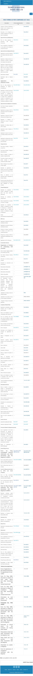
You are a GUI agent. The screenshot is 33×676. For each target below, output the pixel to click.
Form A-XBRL (26, 586)
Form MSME (16, 316)
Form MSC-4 (26, 125)
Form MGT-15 (26, 394)
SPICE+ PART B (27, 300)
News (18, 669)
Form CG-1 (16, 39)
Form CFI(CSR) (27, 415)
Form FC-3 (26, 180)
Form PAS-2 (26, 557)
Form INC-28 (26, 411)
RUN (25, 292)
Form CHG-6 (16, 200)
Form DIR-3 (26, 221)
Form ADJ (16, 74)
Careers (14, 669)
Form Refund (16, 526)
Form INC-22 (26, 154)
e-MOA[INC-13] (27, 266)
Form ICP (15, 421)
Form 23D (26, 597)
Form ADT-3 (26, 335)
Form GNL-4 (26, 519)
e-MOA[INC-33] (27, 271)
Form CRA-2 (26, 45)
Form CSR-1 (26, 245)
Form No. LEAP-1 (27, 380)
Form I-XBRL (26, 576)
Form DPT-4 (16, 339)
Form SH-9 (26, 350)
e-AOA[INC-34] (26, 274)
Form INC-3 (26, 146)
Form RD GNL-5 (17, 84)
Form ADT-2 (16, 53)
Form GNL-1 (16, 128)
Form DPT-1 (16, 540)
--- (24, 532)
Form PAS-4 (16, 559)
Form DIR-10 (26, 536)
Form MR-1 (26, 444)
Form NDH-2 (26, 80)
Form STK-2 (16, 109)
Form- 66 (25, 648)
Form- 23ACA (26, 637)
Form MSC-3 (26, 372)
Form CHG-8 (16, 90)
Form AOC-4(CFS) (17, 474)
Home (6, 669)
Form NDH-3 (26, 549)
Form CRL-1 (26, 32)
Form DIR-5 (26, 225)
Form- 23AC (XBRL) (28, 606)
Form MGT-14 (26, 356)
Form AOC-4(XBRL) (18, 459)
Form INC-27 (26, 158)
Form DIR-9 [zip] (17, 532)
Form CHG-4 (16, 196)
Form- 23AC (26, 631)
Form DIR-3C (26, 26)
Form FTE (16, 138)
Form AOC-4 (16, 480)
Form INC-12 (26, 133)
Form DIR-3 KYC (17, 240)
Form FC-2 (26, 174)
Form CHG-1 (16, 189)
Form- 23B (26, 644)
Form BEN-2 (26, 312)
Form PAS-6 (26, 562)
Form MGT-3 (26, 387)
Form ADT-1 (26, 330)
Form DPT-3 (16, 327)
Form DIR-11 (26, 360)
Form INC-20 (26, 406)
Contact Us (25, 669)
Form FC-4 (26, 368)
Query (21, 669)
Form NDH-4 (26, 307)
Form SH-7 (26, 163)
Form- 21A (26, 624)
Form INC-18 (26, 58)
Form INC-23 (26, 64)
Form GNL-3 (26, 214)
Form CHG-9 (16, 204)
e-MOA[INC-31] (27, 269)
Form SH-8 (26, 347)
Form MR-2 (26, 429)
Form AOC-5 (26, 398)
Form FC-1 (26, 258)
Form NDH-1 (26, 544)
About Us (10, 669)
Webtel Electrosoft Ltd (19, 672)
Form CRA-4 (26, 323)
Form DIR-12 (26, 167)
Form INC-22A (26, 250)
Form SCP (16, 424)
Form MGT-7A (26, 469)
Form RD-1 (26, 76)
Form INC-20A (26, 402)
